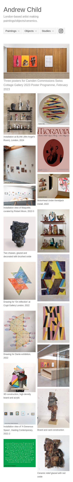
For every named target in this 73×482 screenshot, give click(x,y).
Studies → (48, 30)
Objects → (31, 30)
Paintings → (12, 30)
